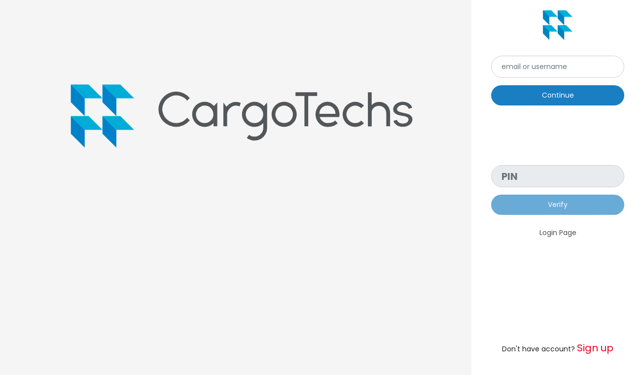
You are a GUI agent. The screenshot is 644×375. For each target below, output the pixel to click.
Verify (558, 204)
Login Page (557, 233)
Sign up (595, 348)
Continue (558, 95)
